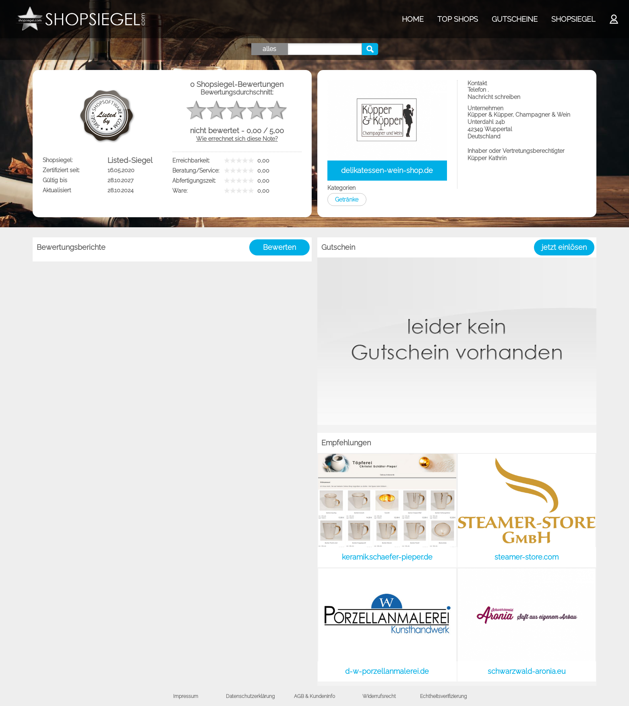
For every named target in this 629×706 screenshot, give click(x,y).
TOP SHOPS (457, 19)
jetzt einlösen (564, 247)
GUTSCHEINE (515, 19)
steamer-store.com (527, 557)
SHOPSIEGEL (573, 19)
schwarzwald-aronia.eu (527, 671)
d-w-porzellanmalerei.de (387, 671)
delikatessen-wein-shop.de (387, 170)
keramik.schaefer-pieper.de (387, 557)
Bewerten (279, 247)
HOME (413, 19)
